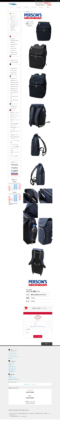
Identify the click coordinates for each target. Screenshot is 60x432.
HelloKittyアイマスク (14, 134)
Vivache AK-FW (13, 70)
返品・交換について (14, 24)
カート (48, 7)
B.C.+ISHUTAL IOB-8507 (14, 101)
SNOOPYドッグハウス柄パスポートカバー (14, 113)
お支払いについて (13, 20)
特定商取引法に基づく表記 (14, 379)
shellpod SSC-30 (13, 68)
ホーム (11, 7)
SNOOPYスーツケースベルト (14, 120)
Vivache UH (12, 46)
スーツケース (18, 7)
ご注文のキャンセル (14, 22)
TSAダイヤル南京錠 (14, 155)
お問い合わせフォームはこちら (30, 384)
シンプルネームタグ (14, 144)
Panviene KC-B (13, 108)
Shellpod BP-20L (13, 80)
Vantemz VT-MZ (13, 74)
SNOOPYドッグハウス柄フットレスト (14, 117)
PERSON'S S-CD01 (14, 86)
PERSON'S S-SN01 (14, 84)
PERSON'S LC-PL (14, 88)
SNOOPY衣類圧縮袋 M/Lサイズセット (14, 124)
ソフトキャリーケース (13, 353)
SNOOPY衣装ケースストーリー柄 (14, 128)
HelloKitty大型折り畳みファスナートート (14, 137)
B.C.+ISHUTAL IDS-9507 (14, 97)
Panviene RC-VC (13, 106)
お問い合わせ (13, 30)
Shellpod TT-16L (13, 78)
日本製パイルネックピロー (14, 153)
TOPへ (46, 343)
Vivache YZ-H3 (13, 48)
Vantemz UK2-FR (13, 52)
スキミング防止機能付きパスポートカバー (14, 147)
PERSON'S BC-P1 (14, 90)
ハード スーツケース (13, 351)
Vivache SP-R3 (13, 72)
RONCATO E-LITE (14, 60)
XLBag (11, 150)
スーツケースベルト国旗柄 (14, 141)
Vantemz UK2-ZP (13, 54)
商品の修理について (14, 26)
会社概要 (12, 28)
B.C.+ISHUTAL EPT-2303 (14, 93)
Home (24, 11)
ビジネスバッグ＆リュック (14, 356)
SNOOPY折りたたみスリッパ (14, 132)
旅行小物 (10, 358)
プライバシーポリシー (13, 377)
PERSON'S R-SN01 (14, 82)
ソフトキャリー (26, 8)
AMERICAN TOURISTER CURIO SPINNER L (14, 40)
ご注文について (13, 16)
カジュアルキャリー (33, 8)
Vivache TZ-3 (13, 50)
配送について (13, 18)
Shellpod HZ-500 (13, 44)
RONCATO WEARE (14, 62)
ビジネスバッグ (41, 8)
